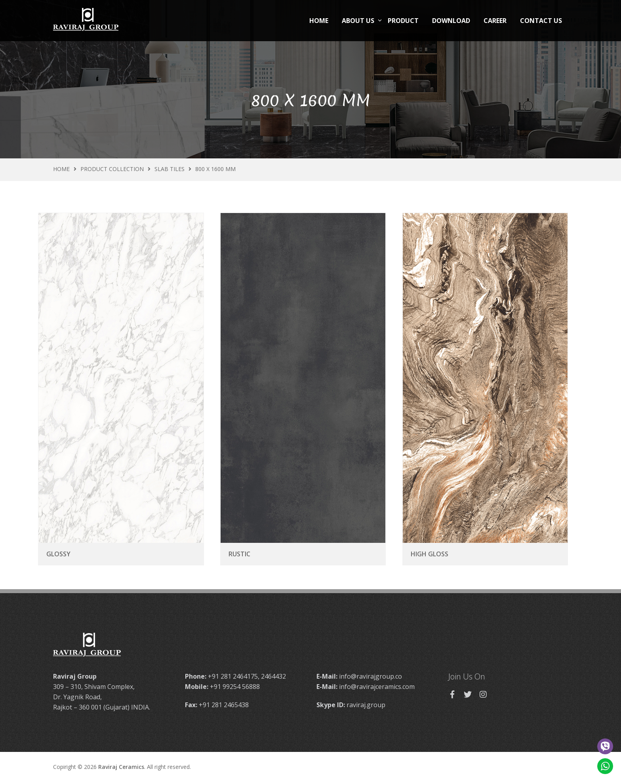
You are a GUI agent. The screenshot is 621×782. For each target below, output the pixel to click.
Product (403, 20)
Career (495, 20)
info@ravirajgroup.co (370, 676)
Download (451, 20)
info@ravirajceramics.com (377, 686)
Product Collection (112, 169)
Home (318, 20)
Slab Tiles (169, 169)
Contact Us (541, 20)
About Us (358, 20)
